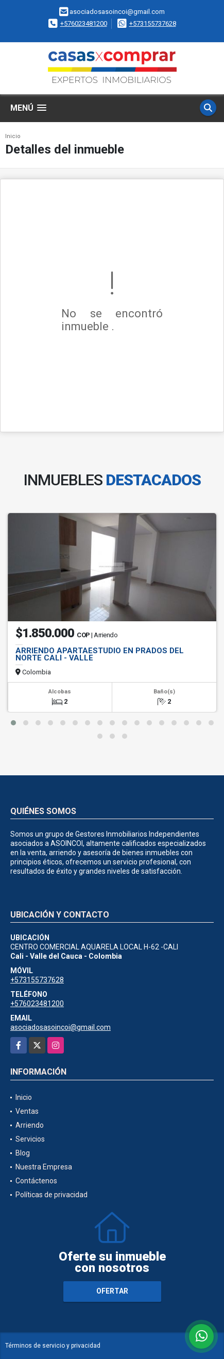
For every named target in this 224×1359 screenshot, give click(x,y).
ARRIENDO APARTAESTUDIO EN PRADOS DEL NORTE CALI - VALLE (99, 654)
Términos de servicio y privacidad (52, 1345)
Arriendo (29, 1125)
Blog (22, 1153)
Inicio (13, 136)
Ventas (27, 1111)
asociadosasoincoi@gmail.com (60, 1027)
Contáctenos (36, 1181)
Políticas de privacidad (51, 1195)
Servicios (30, 1139)
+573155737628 (152, 23)
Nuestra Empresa (43, 1167)
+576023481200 (83, 23)
